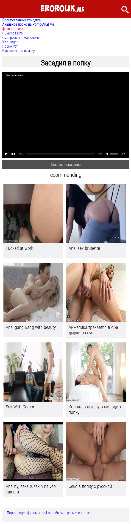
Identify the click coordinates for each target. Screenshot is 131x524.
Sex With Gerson (20, 407)
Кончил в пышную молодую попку (95, 409)
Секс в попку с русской (90, 486)
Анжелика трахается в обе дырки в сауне (93, 330)
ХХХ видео (10, 42)
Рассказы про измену (18, 50)
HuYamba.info (12, 33)
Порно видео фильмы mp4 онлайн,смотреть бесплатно (49, 513)
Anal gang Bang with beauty (31, 327)
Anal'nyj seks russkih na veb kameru (31, 489)
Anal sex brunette (84, 248)
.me (62, 9)
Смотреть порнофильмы (20, 37)
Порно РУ (9, 46)
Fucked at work (19, 248)
